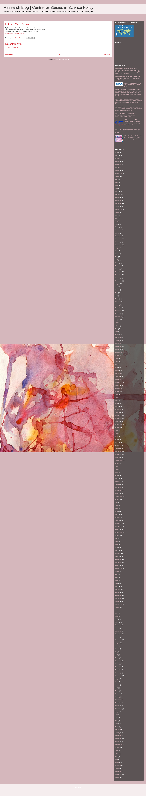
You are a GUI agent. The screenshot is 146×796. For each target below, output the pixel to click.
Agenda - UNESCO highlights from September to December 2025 (132, 84)
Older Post (106, 54)
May (116, 185)
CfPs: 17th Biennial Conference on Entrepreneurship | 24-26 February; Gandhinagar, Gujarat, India (125, 115)
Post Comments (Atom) (62, 59)
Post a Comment (13, 47)
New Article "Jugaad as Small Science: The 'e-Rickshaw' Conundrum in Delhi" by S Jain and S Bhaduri (128, 78)
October (117, 170)
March (117, 155)
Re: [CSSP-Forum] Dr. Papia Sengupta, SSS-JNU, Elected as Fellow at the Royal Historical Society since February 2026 (128, 108)
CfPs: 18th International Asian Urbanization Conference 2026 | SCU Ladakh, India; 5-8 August (127, 131)
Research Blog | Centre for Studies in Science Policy (48, 7)
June (116, 182)
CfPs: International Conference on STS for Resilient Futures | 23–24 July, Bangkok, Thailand (133, 137)
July (116, 179)
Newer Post (9, 54)
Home (58, 54)
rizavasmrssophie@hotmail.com (14, 33)
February (118, 158)
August (117, 176)
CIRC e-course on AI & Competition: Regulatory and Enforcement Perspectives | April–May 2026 (132, 122)
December (118, 164)
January (117, 161)
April (116, 152)
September (118, 173)
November (118, 167)
